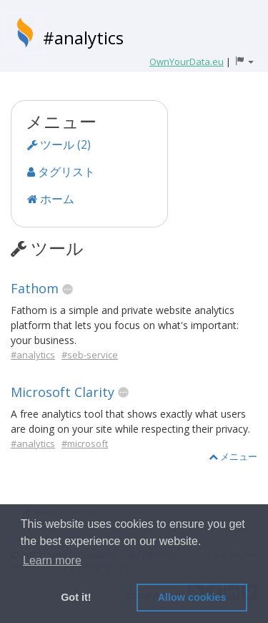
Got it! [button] (76, 597)
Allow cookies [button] (192, 597)
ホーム (50, 199)
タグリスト (61, 172)
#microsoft (84, 443)
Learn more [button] (52, 560)
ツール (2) (59, 144)
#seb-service (89, 354)
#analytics (83, 37)
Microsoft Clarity (62, 392)
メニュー (233, 456)
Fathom (35, 288)
